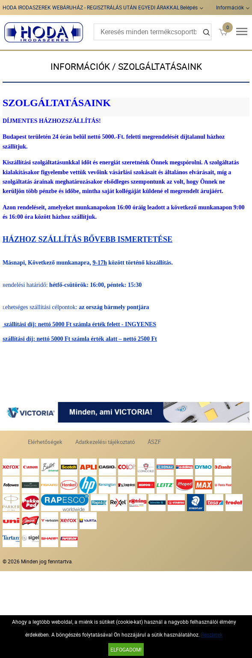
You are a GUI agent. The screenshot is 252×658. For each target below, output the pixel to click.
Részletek (211, 634)
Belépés (189, 7)
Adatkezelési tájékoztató (105, 442)
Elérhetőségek (45, 442)
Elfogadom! (126, 649)
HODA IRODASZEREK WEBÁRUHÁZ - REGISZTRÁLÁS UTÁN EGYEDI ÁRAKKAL (91, 7)
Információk (230, 7)
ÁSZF (154, 442)
